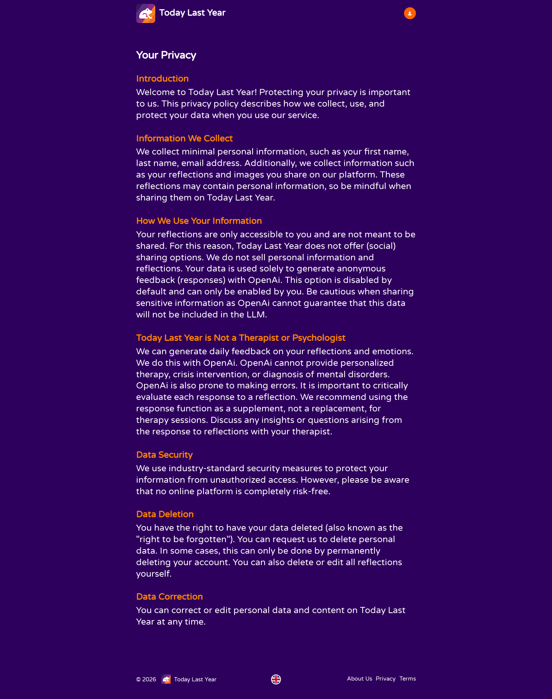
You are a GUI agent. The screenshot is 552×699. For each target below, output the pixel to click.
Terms (407, 678)
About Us (359, 678)
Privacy (386, 678)
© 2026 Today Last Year (176, 679)
